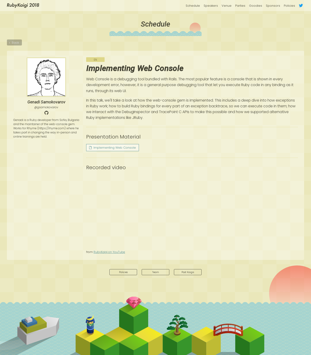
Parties (240, 5)
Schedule (193, 5)
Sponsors (273, 5)
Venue (227, 5)
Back (15, 44)
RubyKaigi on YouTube (109, 252)
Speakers (211, 5)
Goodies (255, 5)
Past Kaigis (187, 272)
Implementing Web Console (112, 147)
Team (156, 272)
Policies (289, 5)
